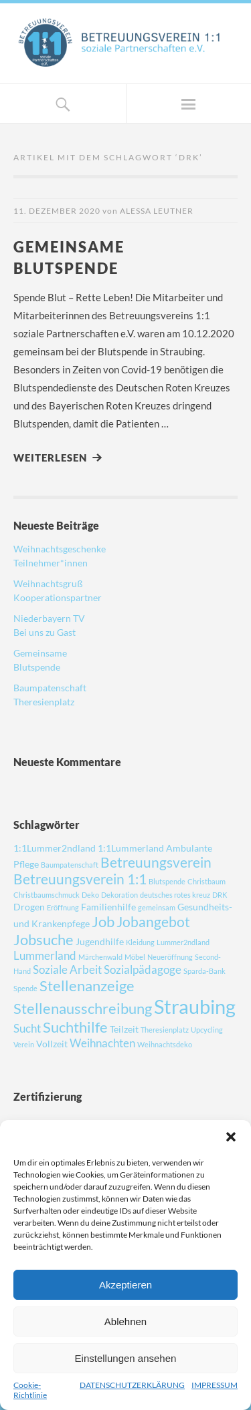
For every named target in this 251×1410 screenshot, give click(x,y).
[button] (231, 1136)
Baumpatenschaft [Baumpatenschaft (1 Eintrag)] (69, 864)
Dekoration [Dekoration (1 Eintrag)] (119, 894)
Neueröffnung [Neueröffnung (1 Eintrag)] (170, 956)
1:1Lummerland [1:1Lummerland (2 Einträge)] (131, 848)
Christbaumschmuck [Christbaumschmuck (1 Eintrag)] (46, 894)
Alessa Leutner (156, 211)
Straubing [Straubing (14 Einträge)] (195, 1006)
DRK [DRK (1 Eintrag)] (219, 894)
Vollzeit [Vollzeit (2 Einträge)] (52, 1043)
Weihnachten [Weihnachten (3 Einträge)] (102, 1043)
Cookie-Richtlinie (30, 1390)
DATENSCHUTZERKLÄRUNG (132, 1385)
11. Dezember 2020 (56, 211)
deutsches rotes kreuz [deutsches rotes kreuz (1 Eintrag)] (175, 894)
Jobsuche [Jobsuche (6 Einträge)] (43, 939)
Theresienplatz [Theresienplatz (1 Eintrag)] (165, 1029)
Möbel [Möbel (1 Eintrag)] (134, 956)
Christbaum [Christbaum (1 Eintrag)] (206, 881)
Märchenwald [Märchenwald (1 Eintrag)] (100, 956)
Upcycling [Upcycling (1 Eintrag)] (207, 1029)
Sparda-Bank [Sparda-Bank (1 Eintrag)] (204, 970)
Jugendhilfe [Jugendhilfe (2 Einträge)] (100, 941)
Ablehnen (125, 1321)
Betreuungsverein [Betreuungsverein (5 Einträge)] (156, 862)
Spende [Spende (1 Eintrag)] (25, 988)
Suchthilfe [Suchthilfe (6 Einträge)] (75, 1027)
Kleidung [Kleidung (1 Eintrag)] (140, 942)
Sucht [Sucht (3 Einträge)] (27, 1028)
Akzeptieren (125, 1284)
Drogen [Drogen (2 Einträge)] (29, 906)
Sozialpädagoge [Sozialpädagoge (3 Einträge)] (142, 969)
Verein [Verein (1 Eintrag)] (23, 1044)
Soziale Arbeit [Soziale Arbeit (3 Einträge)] (67, 969)
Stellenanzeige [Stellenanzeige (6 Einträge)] (87, 986)
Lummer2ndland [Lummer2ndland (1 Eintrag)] (183, 942)
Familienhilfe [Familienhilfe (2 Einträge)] (108, 906)
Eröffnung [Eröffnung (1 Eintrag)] (63, 907)
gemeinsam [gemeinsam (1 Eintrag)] (156, 907)
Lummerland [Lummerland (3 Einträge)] (44, 955)
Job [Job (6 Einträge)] (103, 921)
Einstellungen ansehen (126, 1358)
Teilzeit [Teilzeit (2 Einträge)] (124, 1029)
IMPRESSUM (214, 1385)
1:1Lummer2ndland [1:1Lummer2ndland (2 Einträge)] (54, 848)
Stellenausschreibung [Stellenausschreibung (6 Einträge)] (82, 1008)
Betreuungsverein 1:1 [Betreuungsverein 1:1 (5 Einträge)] (80, 878)
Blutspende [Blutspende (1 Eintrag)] (167, 881)
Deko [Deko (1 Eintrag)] (90, 894)
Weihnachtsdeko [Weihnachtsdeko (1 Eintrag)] (164, 1044)
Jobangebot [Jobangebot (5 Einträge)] (153, 921)
